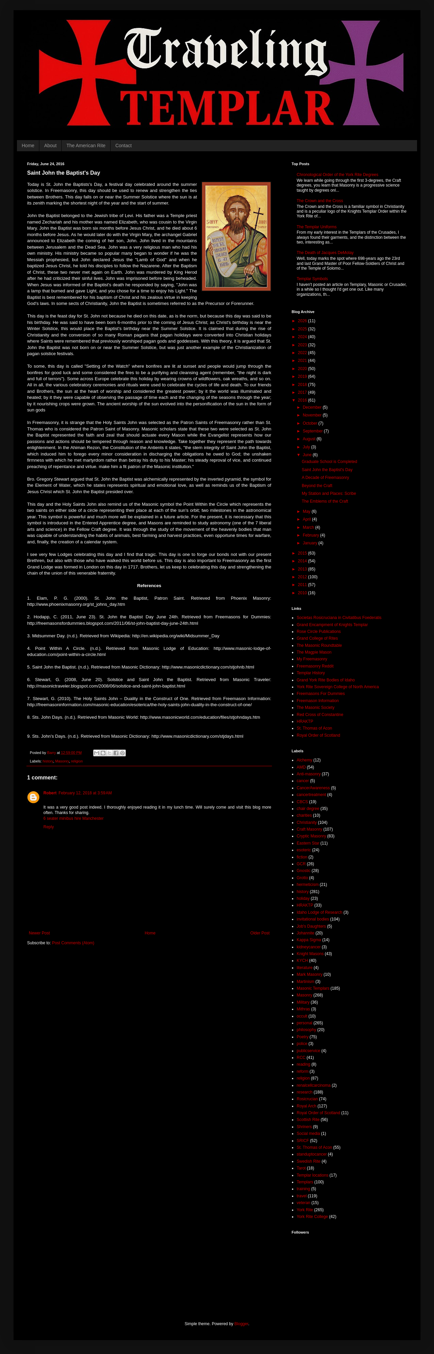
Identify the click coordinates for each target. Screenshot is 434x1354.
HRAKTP (305, 721)
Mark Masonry (309, 974)
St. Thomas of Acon (314, 728)
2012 (303, 577)
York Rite (305, 1209)
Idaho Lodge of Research (319, 912)
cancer (303, 780)
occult (302, 1016)
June (308, 454)
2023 (303, 345)
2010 (303, 593)
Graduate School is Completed (329, 461)
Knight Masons (310, 953)
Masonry (62, 761)
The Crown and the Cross (320, 200)
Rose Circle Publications (319, 631)
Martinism (305, 981)
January (310, 543)
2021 (303, 360)
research (305, 1092)
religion (77, 761)
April (307, 519)
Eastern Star (308, 843)
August (310, 439)
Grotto (302, 877)
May (307, 511)
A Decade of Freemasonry (325, 477)
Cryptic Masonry (311, 836)
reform (303, 1071)
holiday (303, 898)
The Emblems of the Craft (325, 501)
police (302, 1043)
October (310, 423)
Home (28, 145)
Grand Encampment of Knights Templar (332, 624)
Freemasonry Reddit (315, 666)
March (309, 527)
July (307, 447)
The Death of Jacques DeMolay (325, 252)
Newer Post (39, 933)
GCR (301, 864)
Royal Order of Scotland (318, 735)
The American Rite (85, 145)
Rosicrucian (307, 1099)
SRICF (303, 1140)
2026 (303, 320)
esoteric (304, 850)
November (313, 415)
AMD (301, 767)
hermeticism (308, 884)
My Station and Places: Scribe (329, 493)
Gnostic (304, 870)
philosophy (306, 1029)
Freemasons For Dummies (321, 693)
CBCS (302, 801)
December (313, 407)
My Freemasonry (312, 659)
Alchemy (304, 760)
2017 (303, 392)
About (50, 145)
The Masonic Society (315, 707)
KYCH (302, 960)
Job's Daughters (311, 926)
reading (303, 1064)
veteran (303, 1202)
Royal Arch (306, 1106)
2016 (303, 400)
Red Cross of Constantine (320, 714)
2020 (303, 368)
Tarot (301, 1168)
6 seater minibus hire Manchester (73, 818)
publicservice (308, 1050)
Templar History (311, 673)
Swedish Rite (308, 1161)
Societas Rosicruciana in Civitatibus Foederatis (339, 617)
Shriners (304, 1126)
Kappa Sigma (309, 939)
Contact (123, 145)
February (311, 535)
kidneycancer (309, 947)
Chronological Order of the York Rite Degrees (337, 174)
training (303, 1188)
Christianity (307, 822)
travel (302, 1196)
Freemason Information (318, 700)
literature (305, 967)
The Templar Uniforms (317, 227)
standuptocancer (312, 1154)
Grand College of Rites (317, 638)
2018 (303, 384)
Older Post (260, 933)
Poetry (303, 1036)
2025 (303, 329)
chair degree (308, 808)
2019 (303, 376)
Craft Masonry (309, 829)
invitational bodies (313, 919)
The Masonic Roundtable (319, 645)
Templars (305, 1182)
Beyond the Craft (317, 485)
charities (304, 815)
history (48, 761)
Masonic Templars (313, 988)
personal (304, 1023)
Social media (308, 1133)
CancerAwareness (313, 788)
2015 (303, 553)
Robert (50, 793)
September (313, 431)
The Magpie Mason (314, 652)
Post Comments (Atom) (73, 943)
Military (303, 1002)
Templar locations (312, 1175)
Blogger (241, 1323)
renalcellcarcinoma (314, 1085)
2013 (303, 569)
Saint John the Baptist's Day (327, 469)
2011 (303, 584)
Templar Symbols (312, 278)
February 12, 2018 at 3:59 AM (85, 793)
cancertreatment (311, 794)
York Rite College (312, 1216)
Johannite (305, 933)
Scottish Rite (308, 1119)
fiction (302, 857)
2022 (303, 352)
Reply (48, 827)
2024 (303, 336)
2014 (303, 561)
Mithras (303, 1009)
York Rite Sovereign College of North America (338, 686)
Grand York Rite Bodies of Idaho (326, 680)
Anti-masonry (309, 774)
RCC (301, 1057)
